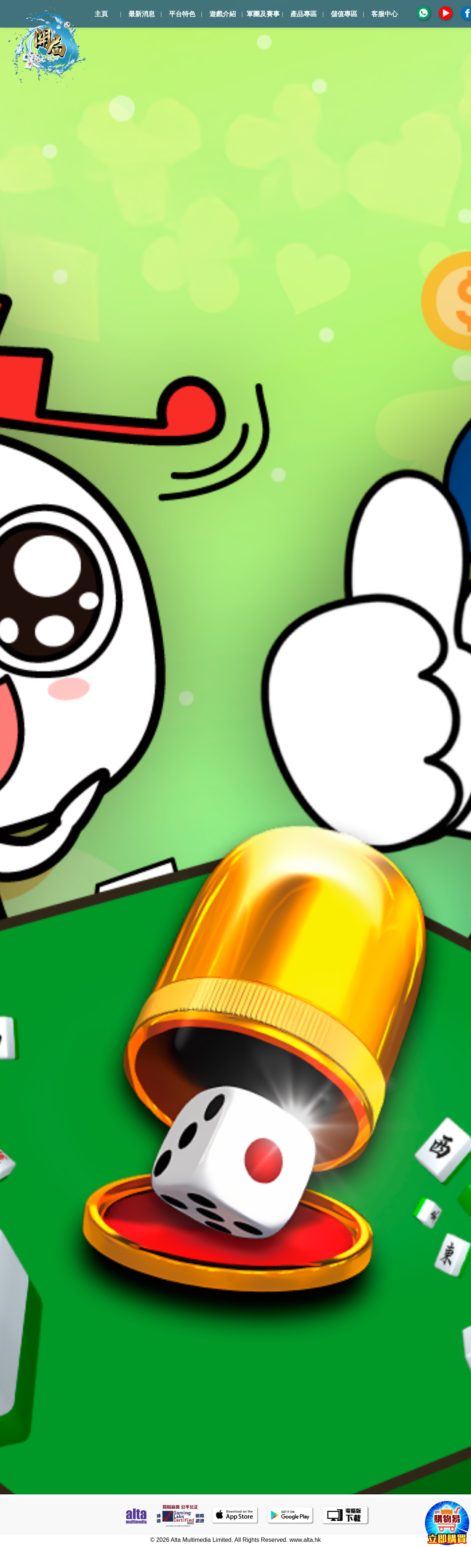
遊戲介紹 (222, 14)
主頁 (101, 14)
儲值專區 (344, 14)
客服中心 (384, 14)
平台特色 (182, 14)
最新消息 (141, 14)
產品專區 (303, 14)
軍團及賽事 (263, 14)
